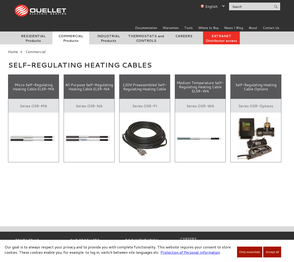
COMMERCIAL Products (70, 38)
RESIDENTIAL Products (33, 38)
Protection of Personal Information (190, 252)
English (211, 6)
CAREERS (183, 36)
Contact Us (271, 28)
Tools (188, 28)
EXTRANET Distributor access (221, 38)
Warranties (171, 28)
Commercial (35, 51)
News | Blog (233, 28)
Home (13, 51)
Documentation (146, 28)
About (253, 28)
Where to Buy (208, 28)
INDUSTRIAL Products (108, 38)
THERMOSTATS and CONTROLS (146, 38)
